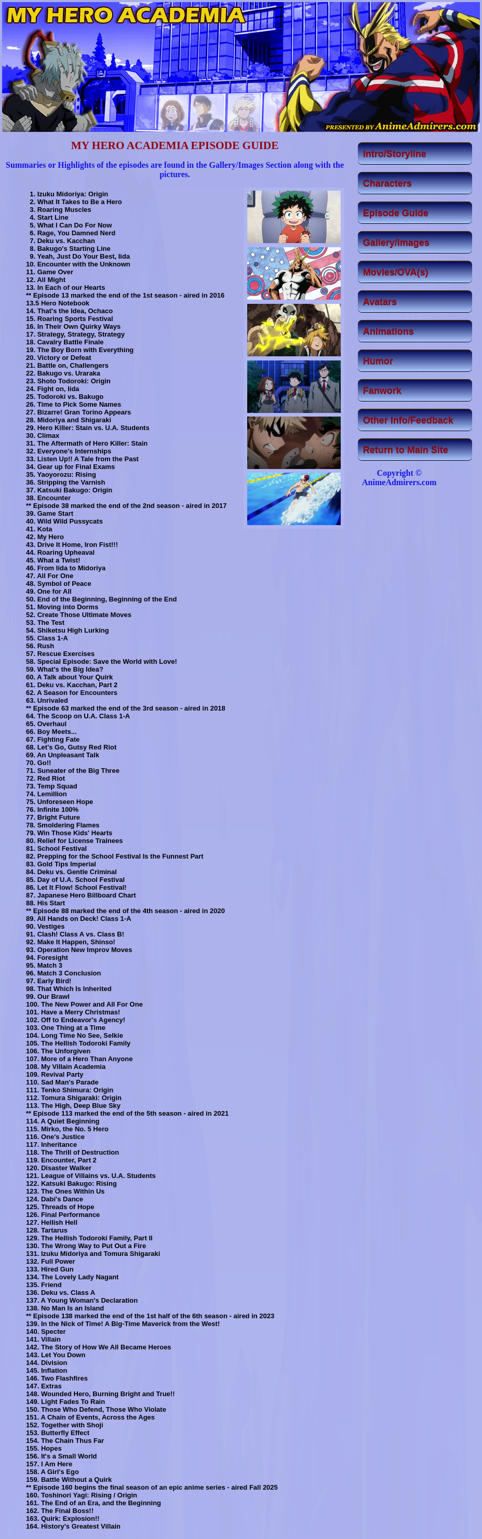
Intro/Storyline (394, 154)
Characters (387, 183)
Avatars (380, 302)
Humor (378, 361)
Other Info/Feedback (408, 420)
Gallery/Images (396, 242)
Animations (388, 331)
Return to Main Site (405, 450)
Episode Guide (396, 213)
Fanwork (382, 390)
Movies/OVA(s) (396, 272)
